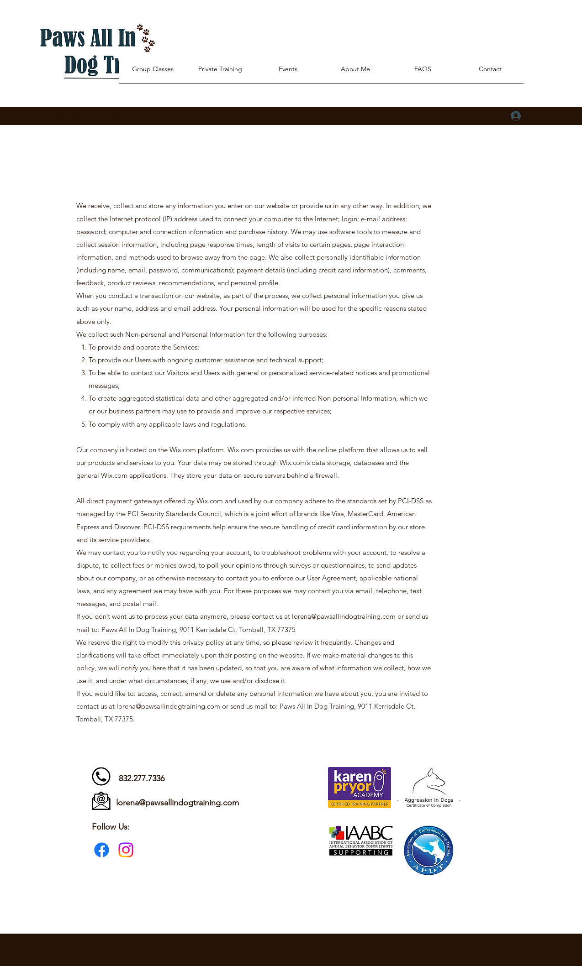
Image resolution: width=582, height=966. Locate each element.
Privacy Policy (95, 955)
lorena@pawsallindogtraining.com (104, 115)
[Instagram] (126, 850)
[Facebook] (101, 850)
